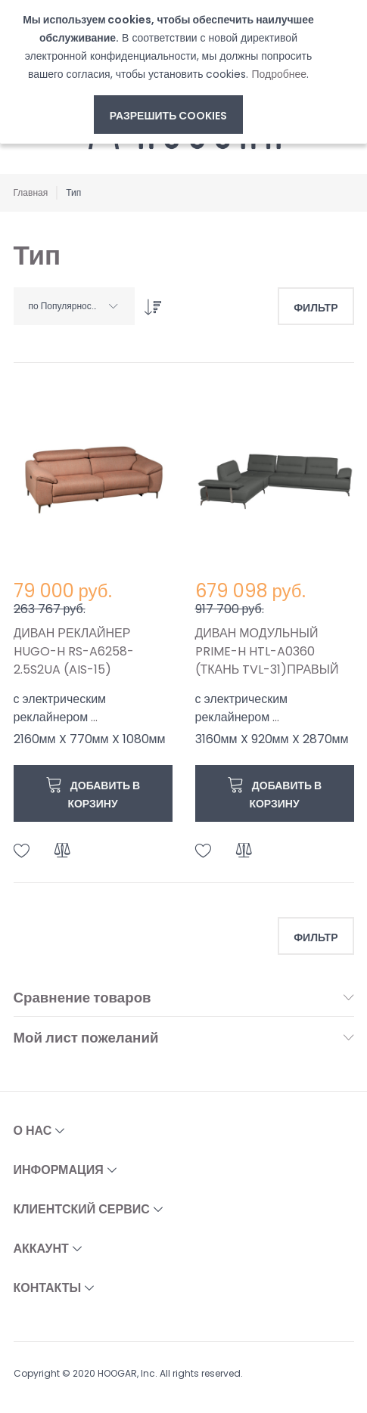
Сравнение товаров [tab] (82, 998)
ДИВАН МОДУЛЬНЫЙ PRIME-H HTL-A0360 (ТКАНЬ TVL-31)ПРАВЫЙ (267, 651)
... (94, 717)
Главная (31, 192)
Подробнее (278, 74)
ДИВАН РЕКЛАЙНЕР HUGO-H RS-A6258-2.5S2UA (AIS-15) (74, 651)
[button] (22, 851)
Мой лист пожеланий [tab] (86, 1038)
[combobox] (74, 306)
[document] (168, 72)
